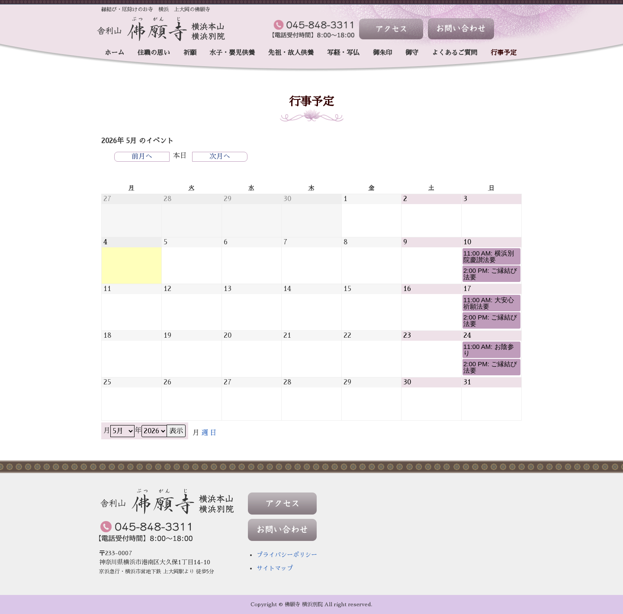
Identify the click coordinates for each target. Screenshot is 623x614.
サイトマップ (275, 568)
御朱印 (382, 52)
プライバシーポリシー (287, 555)
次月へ (219, 156)
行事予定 (504, 52)
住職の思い (154, 52)
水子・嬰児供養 (232, 52)
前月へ (142, 156)
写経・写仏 (343, 52)
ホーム (114, 52)
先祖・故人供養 (291, 52)
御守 (411, 52)
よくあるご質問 (454, 52)
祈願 (189, 52)
